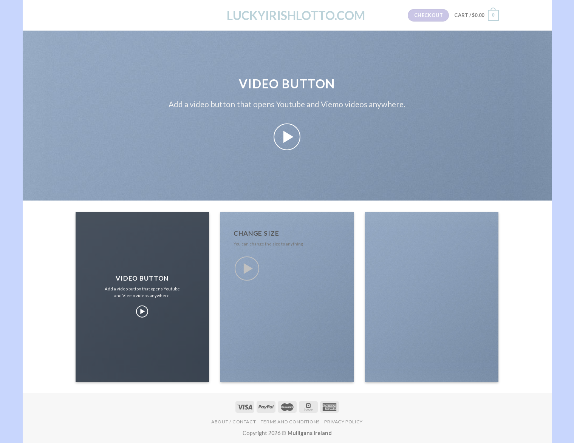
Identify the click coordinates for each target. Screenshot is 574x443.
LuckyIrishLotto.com (287, 15)
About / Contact (233, 421)
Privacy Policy (343, 421)
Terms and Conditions (290, 421)
